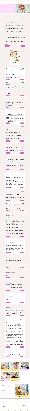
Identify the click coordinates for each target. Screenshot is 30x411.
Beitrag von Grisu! (11, 215)
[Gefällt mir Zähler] (23, 46)
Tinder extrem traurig (4, 390)
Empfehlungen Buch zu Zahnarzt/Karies (6, 391)
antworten (8, 79)
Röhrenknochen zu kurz (4, 394)
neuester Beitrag (23, 17)
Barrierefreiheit (4, 406)
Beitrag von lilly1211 (11, 84)
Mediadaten (14, 403)
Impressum (4, 403)
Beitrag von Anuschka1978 (11, 70)
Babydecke (3, 385)
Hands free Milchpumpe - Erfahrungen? (6, 397)
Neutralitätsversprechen (9, 403)
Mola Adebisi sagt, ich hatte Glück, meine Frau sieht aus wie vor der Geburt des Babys (8, 393)
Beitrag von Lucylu (11, 257)
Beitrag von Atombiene (11, 307)
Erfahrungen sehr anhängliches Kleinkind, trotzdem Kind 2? (8, 386)
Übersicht (7, 17)
